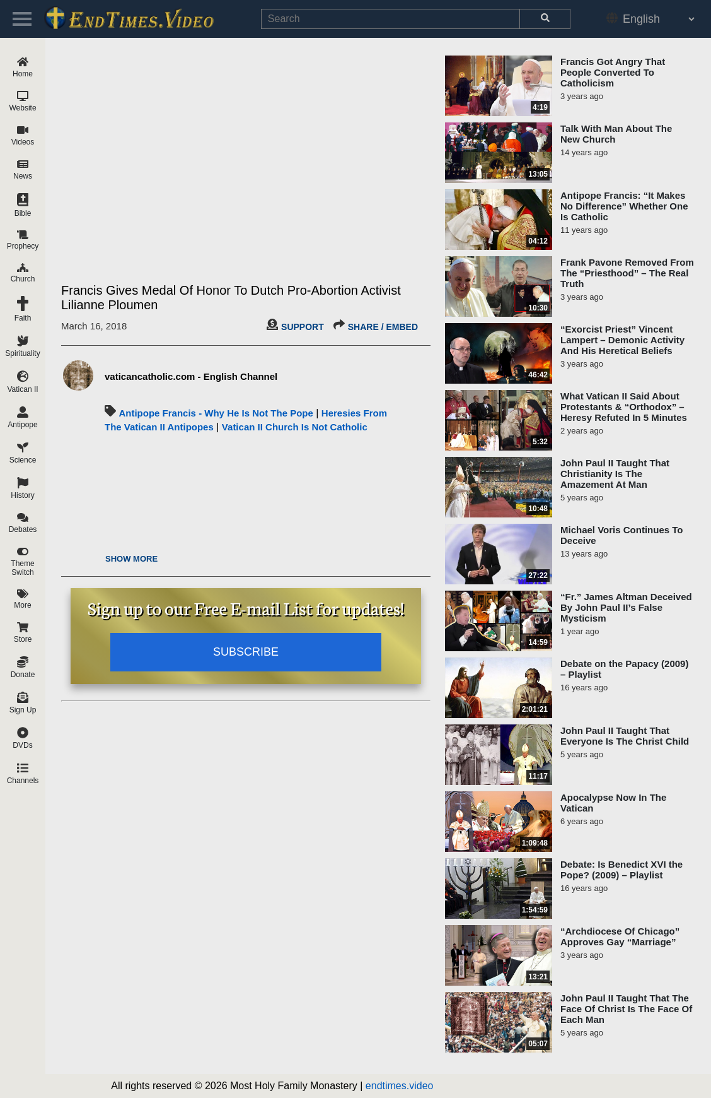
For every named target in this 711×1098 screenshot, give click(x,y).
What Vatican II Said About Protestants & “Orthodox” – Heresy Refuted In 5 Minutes (623, 407)
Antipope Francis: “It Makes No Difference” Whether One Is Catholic (624, 206)
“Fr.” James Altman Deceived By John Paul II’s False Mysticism (626, 607)
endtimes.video (400, 1085)
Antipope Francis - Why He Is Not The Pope (215, 413)
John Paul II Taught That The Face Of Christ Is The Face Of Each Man (626, 1009)
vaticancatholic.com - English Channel (191, 376)
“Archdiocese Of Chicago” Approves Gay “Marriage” (619, 936)
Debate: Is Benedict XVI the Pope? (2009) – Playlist (621, 869)
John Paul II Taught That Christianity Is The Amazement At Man (614, 474)
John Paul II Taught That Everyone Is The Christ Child (624, 736)
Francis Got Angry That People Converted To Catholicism (612, 72)
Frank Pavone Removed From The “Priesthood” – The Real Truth (627, 273)
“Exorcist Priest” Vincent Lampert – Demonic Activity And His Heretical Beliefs (622, 340)
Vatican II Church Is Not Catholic (294, 427)
